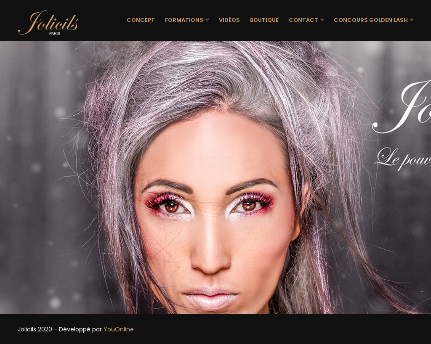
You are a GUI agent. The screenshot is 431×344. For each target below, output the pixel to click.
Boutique (264, 20)
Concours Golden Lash (371, 20)
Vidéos (229, 20)
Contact (303, 20)
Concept (141, 20)
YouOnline (119, 329)
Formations (184, 20)
